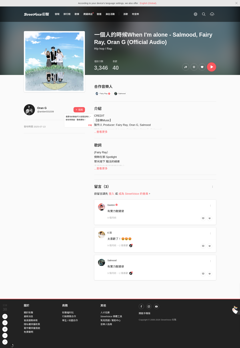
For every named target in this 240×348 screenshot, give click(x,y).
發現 (57, 14)
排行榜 (67, 14)
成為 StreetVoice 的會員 (133, 193)
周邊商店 (88, 14)
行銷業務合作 (69, 316)
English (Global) (148, 3)
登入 (111, 193)
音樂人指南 (106, 324)
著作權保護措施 (32, 328)
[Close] (236, 3)
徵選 (99, 14)
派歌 (125, 14)
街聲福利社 (68, 312)
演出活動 (110, 14)
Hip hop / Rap (103, 48)
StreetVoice (36, 14)
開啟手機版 (144, 313)
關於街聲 (28, 312)
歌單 (77, 14)
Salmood (120, 93)
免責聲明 (28, 332)
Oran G (42, 108)
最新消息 (28, 316)
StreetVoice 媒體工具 (111, 316)
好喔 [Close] (90, 125)
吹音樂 (135, 14)
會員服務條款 (31, 320)
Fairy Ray (102, 93)
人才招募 (105, 312)
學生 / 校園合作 (70, 320)
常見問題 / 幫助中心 (110, 320)
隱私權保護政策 (32, 324)
